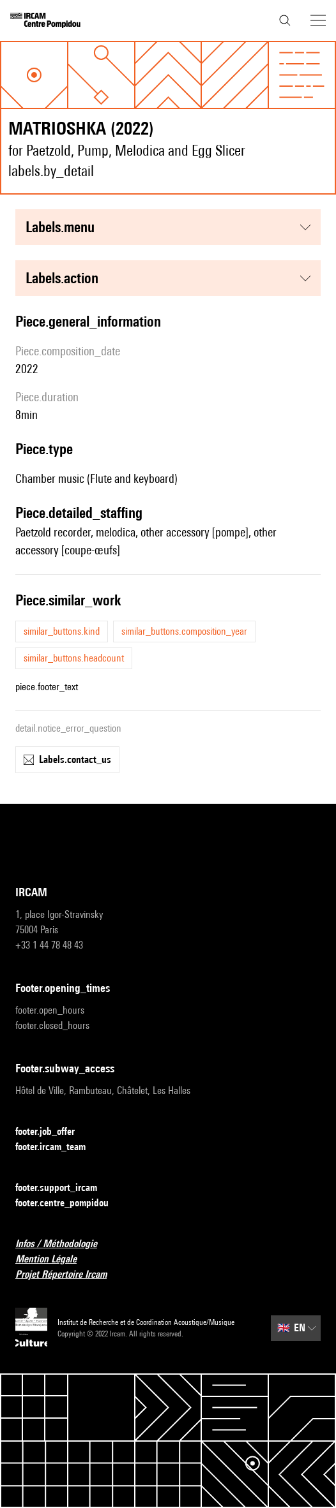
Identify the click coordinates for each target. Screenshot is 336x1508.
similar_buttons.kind (62, 631)
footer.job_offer (52, 1132)
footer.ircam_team (58, 1147)
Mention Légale (53, 1259)
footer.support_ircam (63, 1188)
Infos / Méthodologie (63, 1244)
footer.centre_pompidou (69, 1203)
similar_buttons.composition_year (184, 631)
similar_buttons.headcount (74, 658)
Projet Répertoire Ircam (68, 1275)
